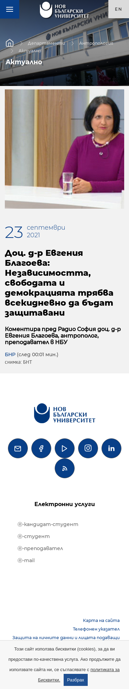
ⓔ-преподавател (40, 548)
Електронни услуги (64, 504)
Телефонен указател (96, 629)
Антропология (96, 42)
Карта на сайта (101, 620)
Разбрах (75, 679)
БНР (10, 354)
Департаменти (46, 42)
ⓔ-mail (26, 560)
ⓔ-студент (34, 536)
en (118, 9)
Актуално (30, 50)
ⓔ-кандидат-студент (48, 524)
